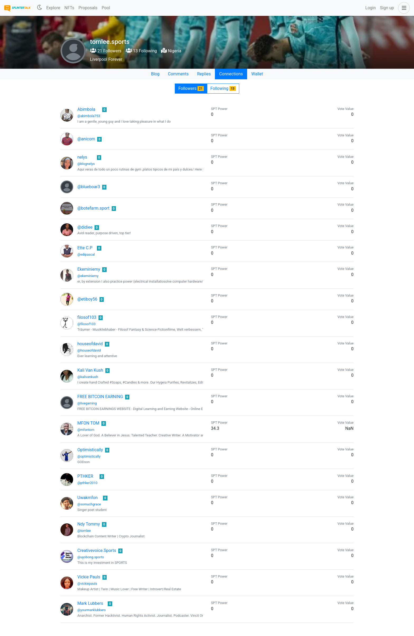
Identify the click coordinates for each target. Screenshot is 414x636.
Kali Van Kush (90, 370)
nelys (82, 157)
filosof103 (86, 317)
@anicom (86, 138)
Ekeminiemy (88, 269)
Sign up (387, 7)
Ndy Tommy (88, 524)
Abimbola (86, 109)
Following (223, 88)
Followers (191, 88)
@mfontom (85, 430)
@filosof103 (86, 324)
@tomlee (84, 531)
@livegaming (87, 403)
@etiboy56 (87, 299)
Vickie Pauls (88, 576)
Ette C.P (84, 247)
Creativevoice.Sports (96, 550)
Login (370, 7)
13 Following (141, 50)
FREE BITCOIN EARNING (100, 396)
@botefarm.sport (93, 208)
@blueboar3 (88, 186)
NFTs (69, 7)
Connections (231, 73)
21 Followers (105, 50)
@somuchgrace (89, 504)
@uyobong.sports (90, 557)
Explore (53, 7)
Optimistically (90, 449)
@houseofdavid (89, 350)
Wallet (257, 73)
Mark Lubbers (90, 603)
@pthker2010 (87, 483)
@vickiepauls (87, 584)
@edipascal (86, 254)
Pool (106, 7)
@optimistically (88, 456)
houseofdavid (90, 343)
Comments (178, 73)
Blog (155, 73)
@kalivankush (87, 377)
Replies (204, 73)
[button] (403, 8)
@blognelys (86, 164)
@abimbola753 (88, 116)
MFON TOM (88, 423)
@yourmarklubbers (91, 610)
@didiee (84, 227)
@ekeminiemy (87, 276)
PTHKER (85, 476)
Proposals (87, 7)
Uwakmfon (87, 497)
